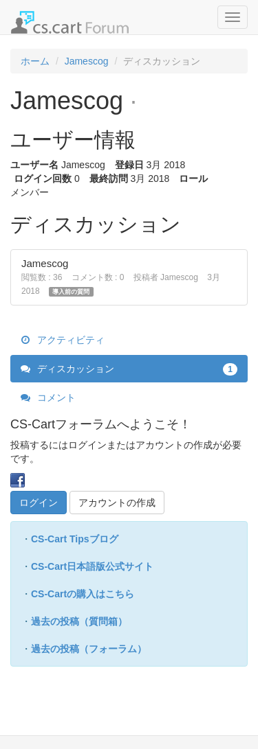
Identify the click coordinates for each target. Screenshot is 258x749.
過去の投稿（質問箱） (79, 621)
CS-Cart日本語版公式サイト (92, 566)
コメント (48, 397)
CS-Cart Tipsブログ (74, 538)
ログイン (38, 502)
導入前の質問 (70, 291)
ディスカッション (129, 369)
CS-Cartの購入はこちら (82, 593)
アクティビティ (63, 339)
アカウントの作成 (116, 502)
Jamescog (44, 263)
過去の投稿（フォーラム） (89, 648)
